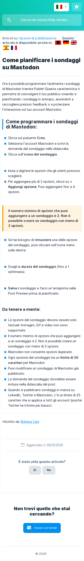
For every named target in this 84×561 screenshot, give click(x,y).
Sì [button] (34, 470)
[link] (58, 43)
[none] (61, 7)
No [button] (49, 470)
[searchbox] (42, 20)
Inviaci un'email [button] (45, 527)
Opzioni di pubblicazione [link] (37, 38)
